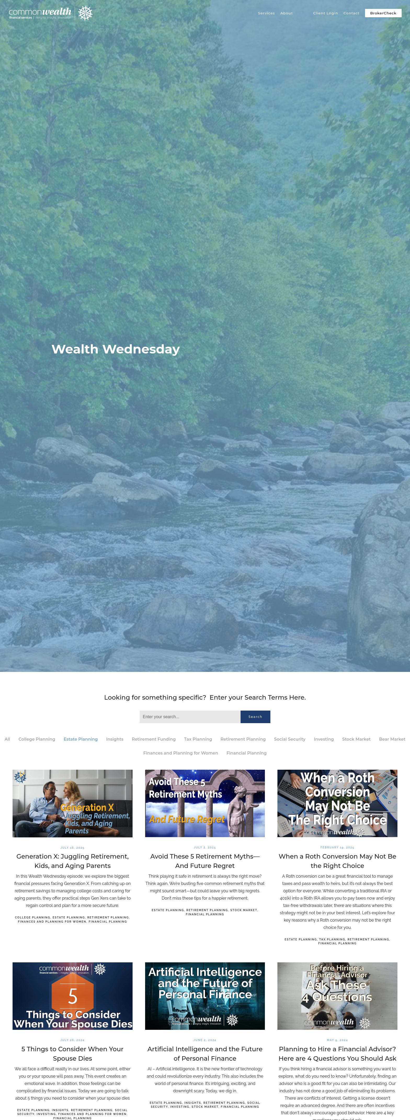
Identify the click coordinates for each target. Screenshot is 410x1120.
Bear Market (392, 739)
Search (255, 717)
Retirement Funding (154, 739)
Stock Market (356, 739)
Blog (303, 13)
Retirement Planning (243, 739)
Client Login (325, 13)
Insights (114, 739)
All (7, 739)
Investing (324, 739)
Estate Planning (81, 739)
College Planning (37, 739)
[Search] (190, 717)
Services (266, 13)
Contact (352, 13)
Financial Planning (246, 753)
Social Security (289, 739)
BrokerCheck (383, 13)
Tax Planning (198, 739)
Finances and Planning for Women (180, 753)
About (286, 13)
